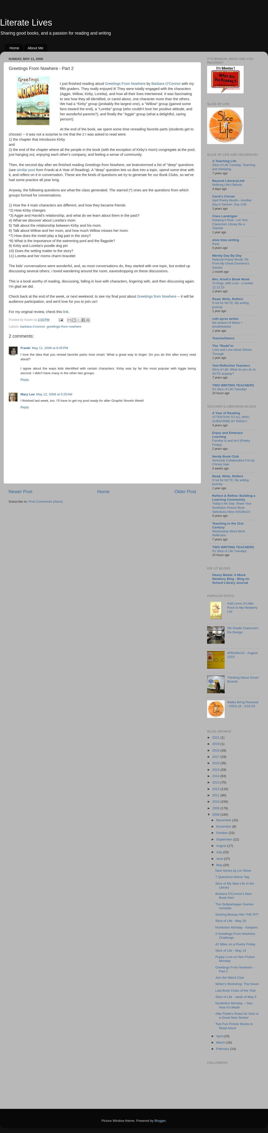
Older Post (185, 491)
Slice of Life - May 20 (230, 921)
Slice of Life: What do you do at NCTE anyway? (233, 371)
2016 (216, 763)
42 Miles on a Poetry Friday (235, 944)
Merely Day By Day (227, 255)
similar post (26, 170)
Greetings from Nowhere (157, 296)
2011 (216, 795)
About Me (35, 48)
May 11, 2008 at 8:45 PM (50, 348)
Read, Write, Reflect (227, 299)
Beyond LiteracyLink (228, 181)
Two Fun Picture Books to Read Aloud (234, 1026)
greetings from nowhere (64, 326)
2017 (216, 757)
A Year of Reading (226, 413)
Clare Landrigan (224, 216)
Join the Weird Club (229, 977)
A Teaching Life (224, 161)
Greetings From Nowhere (125, 84)
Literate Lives (26, 23)
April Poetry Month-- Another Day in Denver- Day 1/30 (232, 202)
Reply (24, 379)
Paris (215, 244)
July (219, 852)
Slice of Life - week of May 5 (236, 997)
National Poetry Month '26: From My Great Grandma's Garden (230, 263)
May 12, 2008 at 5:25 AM (54, 394)
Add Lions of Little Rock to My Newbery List (242, 607)
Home (14, 48)
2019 (216, 744)
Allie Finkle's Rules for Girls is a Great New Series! (236, 1015)
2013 (216, 782)
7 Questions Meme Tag (232, 877)
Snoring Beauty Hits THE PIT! (237, 914)
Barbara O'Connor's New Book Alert (233, 895)
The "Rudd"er (223, 346)
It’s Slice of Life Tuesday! (229, 389)
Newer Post (20, 491)
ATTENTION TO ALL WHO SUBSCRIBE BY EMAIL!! (230, 419)
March (221, 1042)
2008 (216, 814)
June (220, 858)
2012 (216, 789)
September (224, 839)
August (221, 846)
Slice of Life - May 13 (230, 950)
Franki (25, 348)
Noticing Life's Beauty (227, 184)
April (220, 1036)
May (219, 865)
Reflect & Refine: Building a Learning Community (233, 497)
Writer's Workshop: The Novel (237, 984)
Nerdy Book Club (225, 456)
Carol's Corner (223, 196)
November (224, 826)
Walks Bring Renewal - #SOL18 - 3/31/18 (242, 704)
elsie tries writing (225, 240)
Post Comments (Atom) (46, 501)
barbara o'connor (32, 326)
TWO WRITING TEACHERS (233, 385)
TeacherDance (223, 338)
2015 (216, 770)
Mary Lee (27, 394)
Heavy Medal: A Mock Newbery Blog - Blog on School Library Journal (230, 579)
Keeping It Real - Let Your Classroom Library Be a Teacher (230, 224)
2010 (216, 801)
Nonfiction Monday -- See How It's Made (233, 1005)
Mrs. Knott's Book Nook (230, 279)
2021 (216, 737)
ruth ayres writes (225, 319)
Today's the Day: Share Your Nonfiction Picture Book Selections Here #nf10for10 (231, 507)
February (223, 1049)
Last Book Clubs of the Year (235, 990)
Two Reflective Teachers (231, 365)
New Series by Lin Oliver (233, 870)
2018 (216, 750)
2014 (216, 776)
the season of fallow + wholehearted (227, 325)
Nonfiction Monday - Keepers (236, 927)
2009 (216, 808)
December (224, 820)
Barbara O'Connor (166, 84)
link (65, 312)
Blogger (160, 1121)
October (222, 833)
